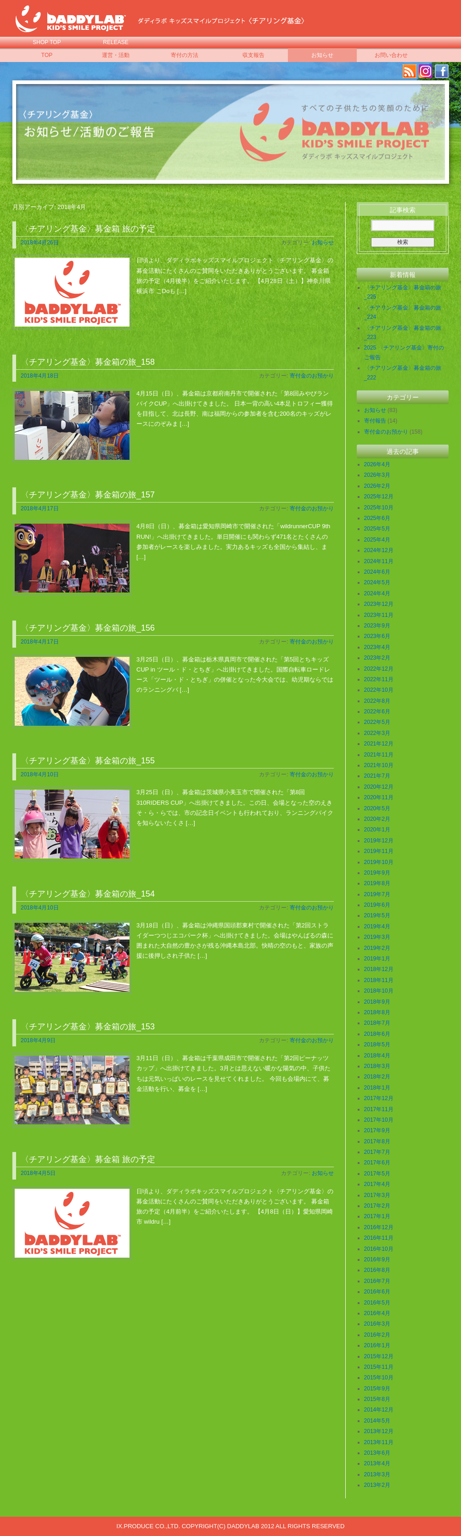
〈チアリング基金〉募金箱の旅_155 (88, 760)
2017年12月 (379, 1098)
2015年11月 (379, 1367)
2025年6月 (377, 518)
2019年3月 (377, 937)
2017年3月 (377, 1195)
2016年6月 (377, 1291)
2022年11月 (379, 679)
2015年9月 (377, 1388)
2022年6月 (377, 711)
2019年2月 (377, 948)
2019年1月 (377, 958)
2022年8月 (377, 701)
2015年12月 (379, 1356)
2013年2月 (377, 1485)
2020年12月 (379, 787)
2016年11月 (379, 1238)
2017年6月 (377, 1162)
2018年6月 (377, 1034)
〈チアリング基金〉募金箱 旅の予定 (88, 228)
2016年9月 (377, 1259)
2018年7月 (377, 1023)
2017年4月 (377, 1184)
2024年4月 (377, 593)
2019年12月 (379, 840)
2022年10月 (379, 690)
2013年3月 (377, 1474)
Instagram (426, 71)
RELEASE (115, 42)
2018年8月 (377, 1012)
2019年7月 (377, 894)
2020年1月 (377, 829)
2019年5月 (377, 915)
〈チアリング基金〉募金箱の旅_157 (88, 494)
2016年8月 (377, 1270)
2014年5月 (377, 1420)
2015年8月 (377, 1399)
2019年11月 (379, 851)
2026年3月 (377, 475)
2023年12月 (379, 604)
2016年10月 (379, 1249)
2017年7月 (377, 1152)
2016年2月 (377, 1335)
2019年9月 (377, 873)
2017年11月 (379, 1109)
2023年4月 (377, 647)
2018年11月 (379, 980)
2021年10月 (379, 765)
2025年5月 (377, 528)
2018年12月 (379, 969)
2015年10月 (379, 1377)
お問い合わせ (391, 55)
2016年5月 (377, 1302)
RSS (409, 71)
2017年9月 (377, 1130)
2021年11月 (379, 754)
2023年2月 (377, 658)
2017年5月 (377, 1173)
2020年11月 (379, 797)
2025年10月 (379, 507)
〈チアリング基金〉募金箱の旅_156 (88, 627)
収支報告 (253, 55)
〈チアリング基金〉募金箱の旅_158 (88, 362)
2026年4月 (377, 464)
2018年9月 (377, 1002)
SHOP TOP (47, 42)
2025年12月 (379, 496)
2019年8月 (377, 883)
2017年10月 (379, 1120)
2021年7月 (377, 776)
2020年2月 (377, 819)
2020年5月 (377, 808)
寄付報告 (375, 421)
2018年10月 (379, 991)
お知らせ (322, 55)
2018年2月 (377, 1076)
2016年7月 (377, 1281)
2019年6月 (377, 905)
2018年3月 (377, 1066)
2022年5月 (377, 722)
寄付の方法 (184, 55)
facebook (442, 71)
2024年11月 (379, 561)
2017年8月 (377, 1141)
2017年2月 (377, 1206)
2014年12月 (379, 1409)
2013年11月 (379, 1442)
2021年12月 (379, 743)
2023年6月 (377, 636)
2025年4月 (377, 539)
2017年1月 (377, 1216)
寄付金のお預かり (312, 376)
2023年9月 (377, 625)
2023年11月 (379, 615)
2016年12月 (379, 1227)
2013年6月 (377, 1453)
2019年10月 (379, 862)
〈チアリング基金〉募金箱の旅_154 (88, 893)
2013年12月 (379, 1431)
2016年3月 (377, 1324)
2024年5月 (377, 582)
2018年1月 (377, 1087)
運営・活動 (115, 55)
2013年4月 (377, 1463)
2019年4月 (377, 926)
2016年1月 (377, 1345)
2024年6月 (377, 572)
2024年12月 (379, 550)
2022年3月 (377, 733)
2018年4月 (377, 1055)
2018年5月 (377, 1044)
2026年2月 (377, 486)
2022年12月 (379, 669)
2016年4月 (377, 1313)
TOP (46, 55)
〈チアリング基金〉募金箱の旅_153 (88, 1026)
